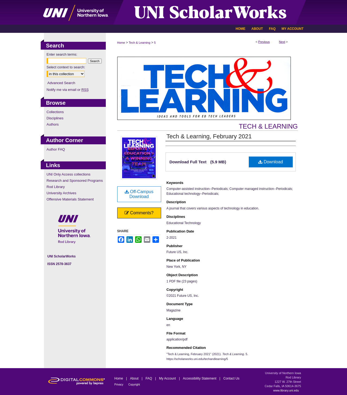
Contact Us (231, 378)
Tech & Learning (140, 42)
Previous (264, 41)
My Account (168, 378)
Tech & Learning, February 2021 (209, 136)
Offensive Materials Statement (70, 199)
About (134, 378)
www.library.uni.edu (286, 390)
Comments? (139, 213)
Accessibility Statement (200, 378)
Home (121, 42)
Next (282, 41)
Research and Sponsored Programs (75, 181)
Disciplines (55, 118)
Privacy (119, 384)
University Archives (62, 193)
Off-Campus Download (139, 194)
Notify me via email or (68, 90)
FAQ (149, 378)
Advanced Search (61, 83)
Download (270, 162)
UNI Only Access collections (69, 174)
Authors (53, 124)
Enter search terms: (62, 54)
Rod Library (56, 187)
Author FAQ (56, 149)
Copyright (134, 384)
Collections (55, 112)
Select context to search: (66, 67)
